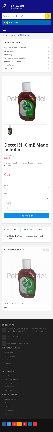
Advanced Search (11, 390)
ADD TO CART (26, 216)
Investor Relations (11, 387)
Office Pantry (9, 65)
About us (8, 376)
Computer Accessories (12, 61)
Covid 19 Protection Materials (15, 48)
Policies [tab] (39, 229)
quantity (8, 203)
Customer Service (11, 379)
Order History (10, 356)
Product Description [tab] (11, 229)
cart (6, 211)
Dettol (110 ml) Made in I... (14, 304)
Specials (8, 363)
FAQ (6, 360)
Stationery (8, 54)
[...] (18, 16)
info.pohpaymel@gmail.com (17, 343)
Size (6, 194)
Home (4, 35)
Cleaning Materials (11, 51)
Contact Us (9, 414)
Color (7, 185)
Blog (6, 403)
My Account (9, 352)
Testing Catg (8, 68)
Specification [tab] (27, 229)
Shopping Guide (11, 399)
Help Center (9, 367)
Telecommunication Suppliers (15, 58)
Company (8, 383)
